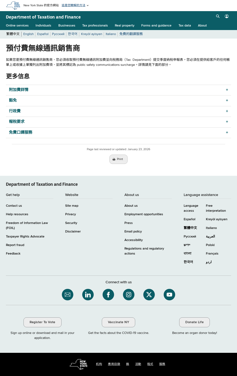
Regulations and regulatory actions (144, 251)
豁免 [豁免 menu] (13, 101)
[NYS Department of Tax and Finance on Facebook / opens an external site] (108, 294)
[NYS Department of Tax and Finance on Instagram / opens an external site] (128, 294)
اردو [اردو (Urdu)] (209, 262)
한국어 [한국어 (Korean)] (188, 262)
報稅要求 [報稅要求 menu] (16, 122)
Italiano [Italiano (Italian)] (211, 228)
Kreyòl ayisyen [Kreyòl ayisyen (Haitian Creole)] (216, 219)
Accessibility (133, 240)
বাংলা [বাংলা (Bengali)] (187, 253)
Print (120, 159)
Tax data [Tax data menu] (184, 25)
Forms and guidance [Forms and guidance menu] (156, 25)
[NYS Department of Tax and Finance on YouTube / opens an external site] (169, 294)
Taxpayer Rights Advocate (25, 236)
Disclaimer (73, 231)
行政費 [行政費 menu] (15, 111)
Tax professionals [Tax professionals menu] (95, 25)
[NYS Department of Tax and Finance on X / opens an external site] (149, 294)
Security (71, 223)
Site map (71, 205)
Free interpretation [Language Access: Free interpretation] (216, 208)
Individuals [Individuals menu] (43, 25)
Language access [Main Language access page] (191, 208)
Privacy (70, 214)
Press (128, 223)
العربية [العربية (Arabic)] (210, 236)
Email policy (133, 231)
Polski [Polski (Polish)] (210, 245)
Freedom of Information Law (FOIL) (27, 225)
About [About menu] (202, 25)
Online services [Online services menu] (17, 25)
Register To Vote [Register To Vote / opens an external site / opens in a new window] (42, 322)
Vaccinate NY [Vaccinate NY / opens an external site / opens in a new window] (118, 322)
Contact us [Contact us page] (14, 205)
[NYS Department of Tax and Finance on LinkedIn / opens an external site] (88, 294)
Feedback (13, 253)
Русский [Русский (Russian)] (190, 236)
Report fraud (15, 245)
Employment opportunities (143, 214)
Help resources (17, 214)
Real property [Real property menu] (124, 25)
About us (131, 205)
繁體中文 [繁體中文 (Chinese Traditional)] (190, 228)
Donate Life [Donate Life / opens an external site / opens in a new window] (194, 322)
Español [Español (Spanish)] (189, 219)
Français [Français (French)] (212, 253)
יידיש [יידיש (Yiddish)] (187, 245)
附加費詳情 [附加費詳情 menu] (18, 90)
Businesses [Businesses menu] (66, 25)
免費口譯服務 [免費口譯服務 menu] (20, 133)
